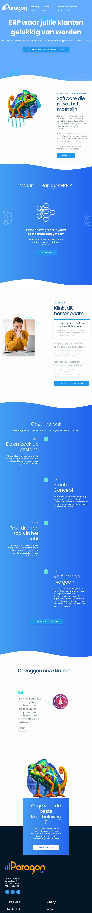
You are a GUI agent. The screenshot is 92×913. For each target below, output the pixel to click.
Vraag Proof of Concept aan (46, 621)
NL (68, 10)
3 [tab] (48, 262)
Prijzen (32, 10)
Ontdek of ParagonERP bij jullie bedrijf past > (46, 49)
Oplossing (34, 6)
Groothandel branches (67, 6)
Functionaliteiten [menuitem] (14, 909)
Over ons (45, 10)
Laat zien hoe (45, 252)
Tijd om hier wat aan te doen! (71, 383)
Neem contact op (46, 847)
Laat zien (66, 155)
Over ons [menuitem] (50, 909)
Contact (58, 10)
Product (47, 6)
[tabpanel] (46, 230)
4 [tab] (51, 262)
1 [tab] (41, 262)
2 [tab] (44, 262)
